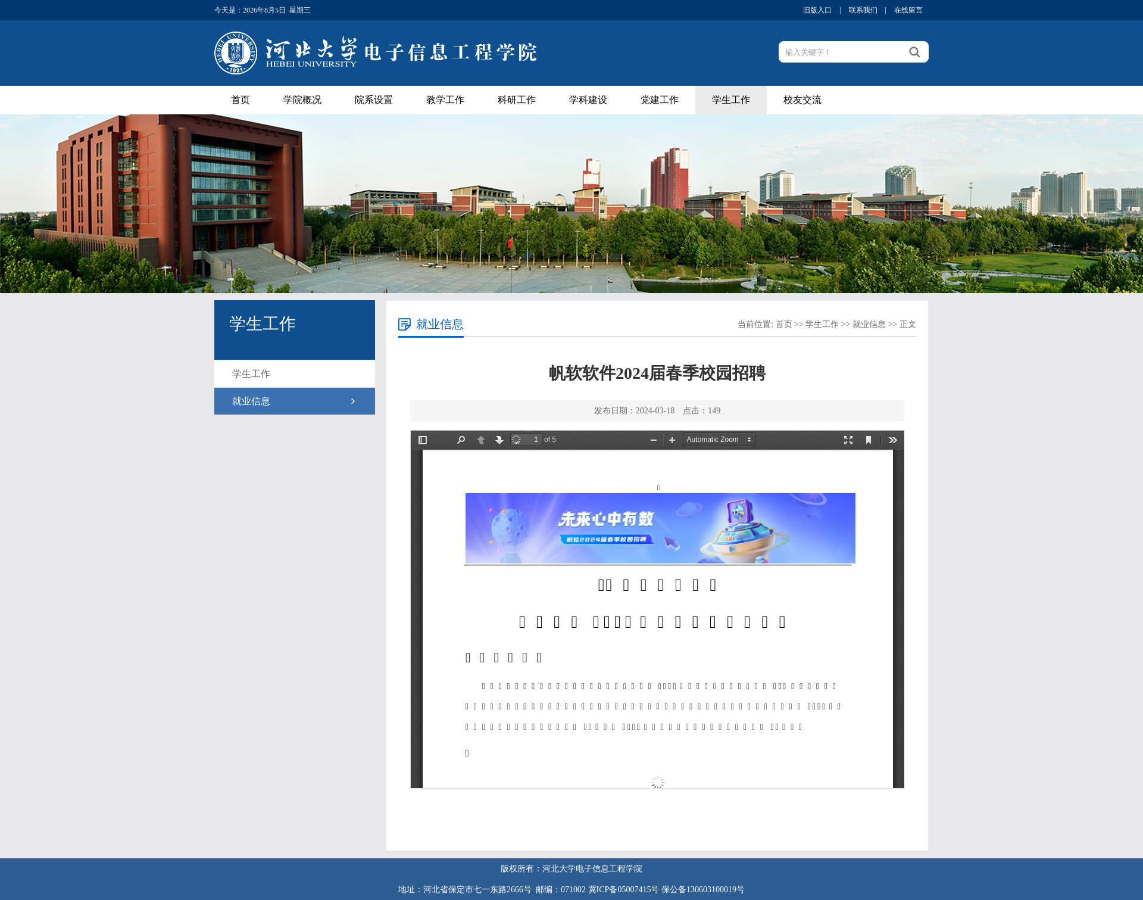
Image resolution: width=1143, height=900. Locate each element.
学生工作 (731, 100)
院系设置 (374, 100)
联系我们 (863, 10)
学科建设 (588, 100)
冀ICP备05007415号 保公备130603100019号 (666, 889)
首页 (240, 100)
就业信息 (251, 401)
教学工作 (445, 100)
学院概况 (302, 100)
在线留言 (908, 10)
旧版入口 (817, 10)
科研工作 (517, 100)
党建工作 (660, 100)
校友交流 (802, 100)
